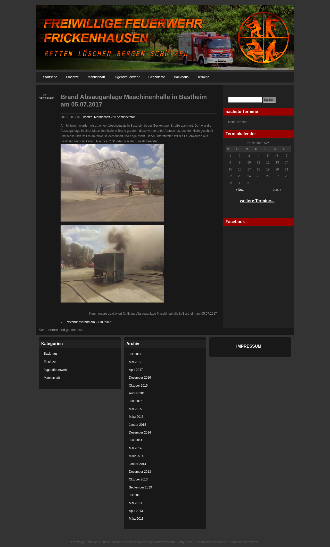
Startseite (50, 77)
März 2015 (136, 417)
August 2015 (137, 393)
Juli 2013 (135, 495)
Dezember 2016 (140, 377)
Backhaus (181, 77)
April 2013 (136, 511)
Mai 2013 (135, 503)
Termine (203, 77)
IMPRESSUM (248, 346)
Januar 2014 (137, 464)
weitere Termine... (257, 201)
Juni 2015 (135, 401)
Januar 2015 (137, 425)
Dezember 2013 (140, 471)
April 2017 (136, 370)
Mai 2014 (135, 448)
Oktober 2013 (138, 479)
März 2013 (136, 518)
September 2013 (140, 487)
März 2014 (136, 456)
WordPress (161, 542)
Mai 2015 (135, 409)
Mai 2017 (135, 362)
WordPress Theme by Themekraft (235, 542)
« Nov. (239, 190)
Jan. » (277, 190)
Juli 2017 (135, 354)
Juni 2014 (135, 440)
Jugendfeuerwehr (126, 77)
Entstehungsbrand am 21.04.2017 (86, 322)
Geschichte (156, 77)
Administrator (46, 97)
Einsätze (72, 77)
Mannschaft (96, 77)
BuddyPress (184, 542)
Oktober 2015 (138, 385)
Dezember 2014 (140, 432)
